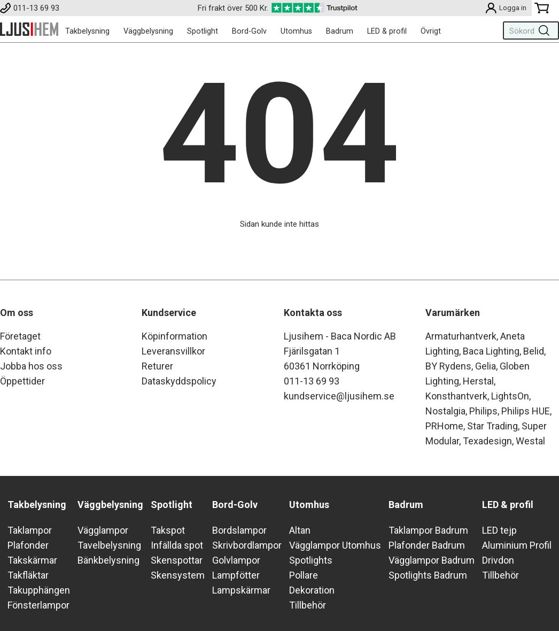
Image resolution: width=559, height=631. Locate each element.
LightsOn (510, 396)
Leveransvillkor (173, 351)
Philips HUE (525, 411)
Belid (533, 351)
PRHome (444, 426)
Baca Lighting (491, 351)
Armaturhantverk (460, 336)
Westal (530, 441)
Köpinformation (174, 336)
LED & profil (387, 31)
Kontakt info (25, 351)
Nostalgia (445, 411)
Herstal (478, 381)
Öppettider (22, 381)
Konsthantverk (456, 396)
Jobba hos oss (31, 366)
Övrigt (431, 31)
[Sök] (528, 30)
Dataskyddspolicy (179, 381)
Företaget (20, 336)
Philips (483, 411)
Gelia (485, 366)
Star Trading (492, 426)
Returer (157, 366)
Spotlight (202, 31)
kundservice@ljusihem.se (339, 396)
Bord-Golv (249, 31)
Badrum (339, 31)
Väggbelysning (148, 31)
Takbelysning (87, 31)
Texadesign (487, 441)
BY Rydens (448, 366)
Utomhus (296, 31)
